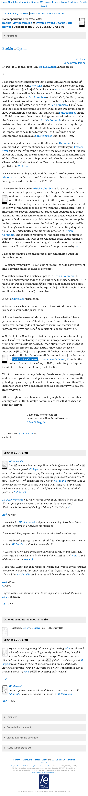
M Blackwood (27, 522)
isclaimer (73, 2)
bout (11, 2)
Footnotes (12, 717)
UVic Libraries (57, 760)
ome (4, 2)
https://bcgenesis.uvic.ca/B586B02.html (44, 772)
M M (5, 596)
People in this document (19, 727)
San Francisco (37, 97)
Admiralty (17, 299)
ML (4, 13)
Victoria (81, 59)
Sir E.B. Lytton (47, 66)
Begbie (7, 48)
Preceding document (18, 13)
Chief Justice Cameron (25, 359)
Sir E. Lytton (26, 433)
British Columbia (51, 120)
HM (4, 581)
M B (67, 648)
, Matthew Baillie (17, 22)
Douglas (36, 628)
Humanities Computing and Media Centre (30, 760)
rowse (35, 2)
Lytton (22, 48)
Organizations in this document (22, 737)
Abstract (12, 35)
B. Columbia (20, 492)
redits (83, 2)
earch (44, 6)
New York (36, 85)
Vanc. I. (75, 555)
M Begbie (34, 469)
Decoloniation (22, 2)
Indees (56, 2)
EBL (4, 604)
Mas (64, 2)
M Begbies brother (12, 499)
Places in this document (19, 748)
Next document (37, 13)
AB (4, 514)
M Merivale (16, 461)
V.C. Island (60, 480)
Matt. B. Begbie (36, 422)
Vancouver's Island (54, 359)
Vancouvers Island (74, 63)
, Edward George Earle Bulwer (41, 766)
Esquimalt (65, 143)
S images (45, 2)
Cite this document (56, 13)
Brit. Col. (28, 559)
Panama (60, 89)
